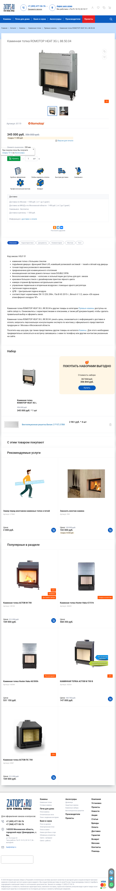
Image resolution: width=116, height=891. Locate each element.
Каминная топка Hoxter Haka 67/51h (77, 603)
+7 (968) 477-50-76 (15, 824)
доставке (25, 219)
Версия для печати (65, 141)
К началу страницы (58, 874)
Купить (14, 158)
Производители (72, 19)
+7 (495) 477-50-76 (15, 821)
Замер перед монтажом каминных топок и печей (26, 511)
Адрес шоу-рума (64, 6)
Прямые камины (86, 308)
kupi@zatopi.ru (11, 847)
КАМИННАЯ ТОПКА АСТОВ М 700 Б (76, 681)
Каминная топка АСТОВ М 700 (17, 603)
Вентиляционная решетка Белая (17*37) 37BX (43, 424)
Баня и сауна (40, 19)
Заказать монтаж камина (72, 511)
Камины (7, 19)
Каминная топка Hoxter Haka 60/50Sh (20, 681)
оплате (34, 219)
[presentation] (17, 859)
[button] (38, 6)
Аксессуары (55, 19)
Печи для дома (22, 19)
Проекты (88, 19)
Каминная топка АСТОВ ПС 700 (18, 760)
